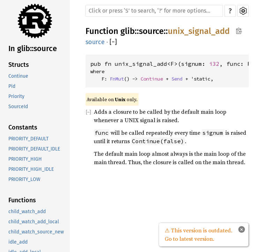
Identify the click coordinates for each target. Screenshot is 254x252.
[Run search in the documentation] (154, 11)
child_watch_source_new (36, 232)
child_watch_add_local (33, 222)
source (151, 31)
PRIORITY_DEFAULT (28, 139)
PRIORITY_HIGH (25, 159)
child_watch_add (27, 212)
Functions (22, 200)
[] (113, 42)
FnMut (117, 79)
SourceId (18, 107)
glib (127, 31)
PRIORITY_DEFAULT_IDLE (34, 149)
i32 (214, 63)
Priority (16, 96)
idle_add (18, 242)
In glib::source (32, 48)
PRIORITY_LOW (24, 179)
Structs (18, 65)
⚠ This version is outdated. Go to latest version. (198, 234)
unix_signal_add (199, 31)
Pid (11, 86)
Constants (22, 127)
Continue (18, 76)
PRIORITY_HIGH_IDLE (31, 169)
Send (176, 79)
